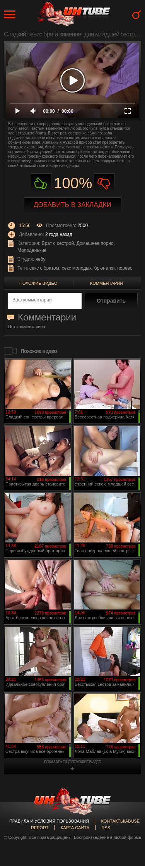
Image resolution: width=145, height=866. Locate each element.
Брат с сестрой (58, 243)
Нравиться (41, 183)
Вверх (127, 813)
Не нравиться (104, 183)
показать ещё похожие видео (72, 762)
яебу (41, 259)
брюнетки (104, 268)
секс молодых (77, 268)
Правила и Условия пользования (49, 821)
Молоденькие (31, 250)
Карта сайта (75, 827)
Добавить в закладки (72, 204)
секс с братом (44, 268)
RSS (105, 827)
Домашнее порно (95, 243)
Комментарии (106, 283)
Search (136, 14)
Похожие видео (38, 283)
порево (124, 268)
